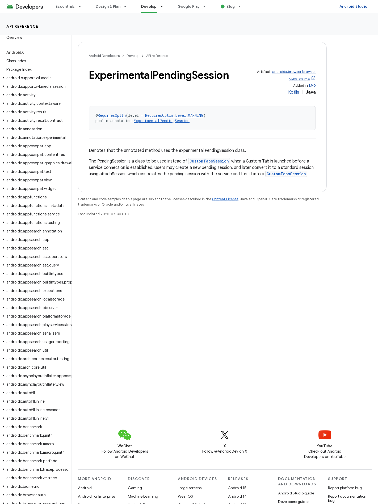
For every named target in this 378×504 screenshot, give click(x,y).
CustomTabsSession (209, 161)
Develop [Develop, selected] (149, 6)
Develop (133, 55)
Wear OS (185, 496)
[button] (34, 78)
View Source (299, 79)
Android (85, 487)
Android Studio (353, 6)
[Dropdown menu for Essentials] (82, 6)
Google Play (189, 6)
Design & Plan (108, 6)
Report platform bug (345, 487)
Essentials (65, 6)
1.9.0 (312, 85)
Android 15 (237, 487)
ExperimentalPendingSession (162, 120)
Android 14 (237, 496)
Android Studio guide (296, 493)
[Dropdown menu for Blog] (242, 6)
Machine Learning (143, 496)
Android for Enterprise (96, 496)
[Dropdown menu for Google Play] (207, 6)
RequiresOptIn (112, 115)
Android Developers (104, 55)
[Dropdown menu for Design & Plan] (127, 6)
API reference (22, 26)
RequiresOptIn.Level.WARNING (174, 115)
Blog (230, 6)
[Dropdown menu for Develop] (164, 6)
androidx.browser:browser (294, 71)
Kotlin (293, 92)
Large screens (189, 487)
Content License (225, 199)
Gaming (135, 487)
